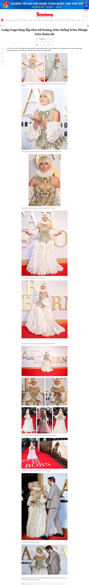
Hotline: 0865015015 (27, 10)
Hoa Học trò (58, 10)
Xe (55, 20)
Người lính (51, 20)
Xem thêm (87, 20)
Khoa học (73, 20)
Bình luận (3, 60)
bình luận (52, 45)
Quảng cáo (72, 10)
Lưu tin (3, 57)
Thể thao (46, 20)
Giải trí (63, 20)
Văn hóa (58, 20)
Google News (88, 26)
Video (82, 20)
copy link (44, 45)
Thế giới (30, 20)
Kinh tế (10, 20)
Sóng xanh (15, 20)
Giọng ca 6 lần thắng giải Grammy (30, 84)
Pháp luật (40, 20)
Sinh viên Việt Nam (49, 10)
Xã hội (6, 20)
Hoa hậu (78, 20)
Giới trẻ (35, 20)
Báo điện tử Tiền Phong (44, 14)
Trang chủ (2, 20)
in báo (48, 45)
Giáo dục (68, 20)
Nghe (3, 49)
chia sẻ (37, 45)
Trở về (3, 64)
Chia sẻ (3, 53)
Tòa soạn (65, 10)
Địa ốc (20, 20)
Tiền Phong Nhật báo (38, 10)
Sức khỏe (25, 20)
